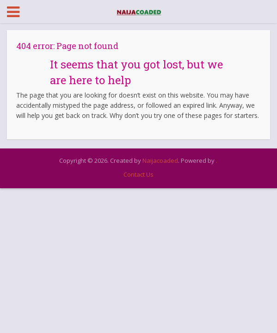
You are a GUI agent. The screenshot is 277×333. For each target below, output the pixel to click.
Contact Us (138, 174)
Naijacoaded (160, 160)
